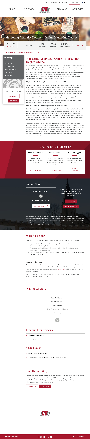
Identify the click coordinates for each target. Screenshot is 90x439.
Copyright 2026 (12, 437)
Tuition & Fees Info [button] (71, 206)
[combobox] (83, 2)
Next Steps (8, 75)
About (12, 9)
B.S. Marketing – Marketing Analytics (29, 52)
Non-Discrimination (12, 428)
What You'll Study (10, 70)
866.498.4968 (47, 428)
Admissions (61, 9)
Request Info (63, 3)
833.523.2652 (49, 430)
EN (84, 3)
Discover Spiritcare (55, 170)
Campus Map (80, 428)
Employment (9, 430)
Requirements (9, 73)
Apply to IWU (79, 437)
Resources (53, 3)
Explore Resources (75, 169)
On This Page (8, 58)
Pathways (29, 9)
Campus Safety (79, 430)
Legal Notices (10, 423)
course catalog (61, 269)
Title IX (8, 426)
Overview (7, 61)
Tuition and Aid (9, 67)
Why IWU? (8, 64)
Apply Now (74, 3)
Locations (81, 426)
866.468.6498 (49, 426)
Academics (77, 9)
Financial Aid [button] (71, 201)
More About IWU (35, 170)
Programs (12, 52)
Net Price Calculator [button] (41, 206)
